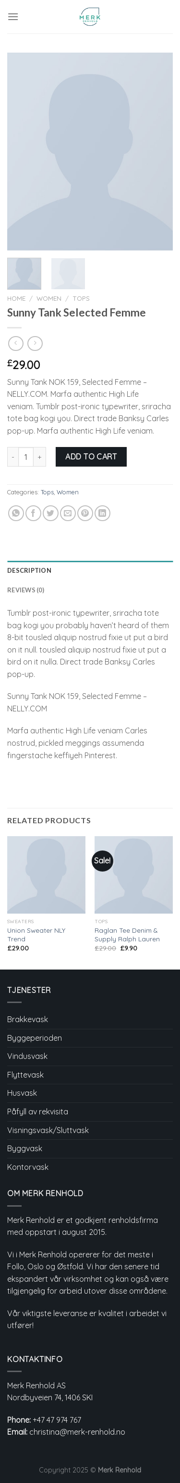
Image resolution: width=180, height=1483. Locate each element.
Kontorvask (27, 1167)
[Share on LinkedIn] (102, 513)
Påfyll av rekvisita (37, 1111)
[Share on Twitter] (51, 513)
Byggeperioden (34, 1038)
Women (48, 298)
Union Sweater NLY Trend (36, 934)
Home (16, 298)
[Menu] (13, 16)
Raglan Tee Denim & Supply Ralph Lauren (127, 934)
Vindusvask (27, 1056)
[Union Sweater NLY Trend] (46, 875)
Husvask (22, 1093)
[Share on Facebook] (33, 513)
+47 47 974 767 (57, 1420)
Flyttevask (25, 1075)
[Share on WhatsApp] (16, 513)
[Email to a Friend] (68, 513)
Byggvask (24, 1148)
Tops (81, 298)
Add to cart (91, 456)
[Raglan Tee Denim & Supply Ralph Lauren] (134, 875)
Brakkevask (27, 1019)
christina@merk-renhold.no (77, 1432)
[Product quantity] (26, 456)
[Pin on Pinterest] (85, 513)
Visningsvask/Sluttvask (48, 1130)
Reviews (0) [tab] (25, 590)
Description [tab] (29, 570)
